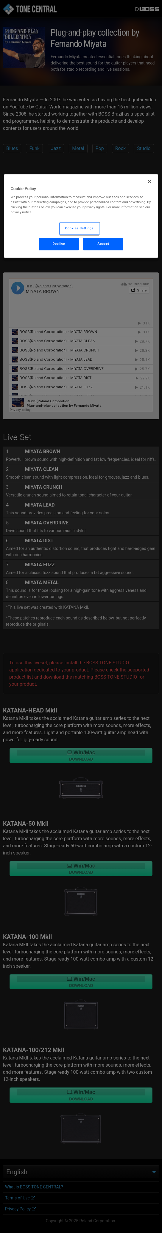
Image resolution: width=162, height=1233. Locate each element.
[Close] (149, 181)
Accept (103, 244)
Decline (58, 244)
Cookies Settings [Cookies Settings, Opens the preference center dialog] (79, 228)
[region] (81, 216)
